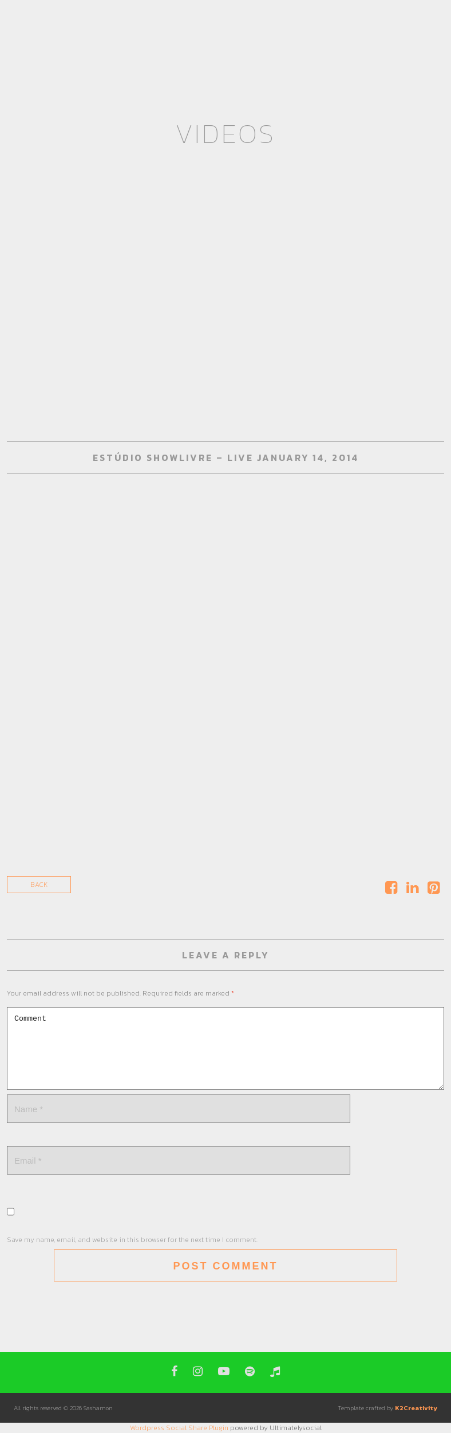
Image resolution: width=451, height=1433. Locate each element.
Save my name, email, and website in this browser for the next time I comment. (132, 1240)
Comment (225, 1048)
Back (39, 884)
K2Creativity (416, 1407)
